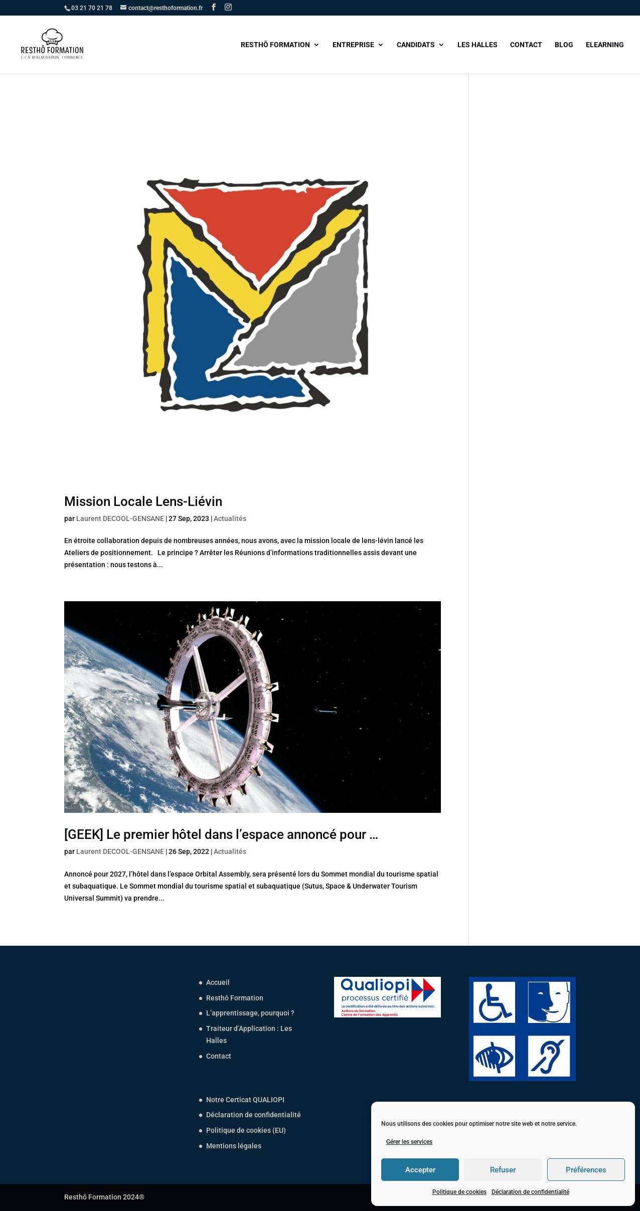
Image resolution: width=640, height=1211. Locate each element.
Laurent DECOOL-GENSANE (120, 518)
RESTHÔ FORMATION (275, 45)
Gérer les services (409, 1141)
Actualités (230, 518)
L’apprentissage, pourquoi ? (250, 1013)
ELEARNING (605, 45)
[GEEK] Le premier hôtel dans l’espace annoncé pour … (221, 834)
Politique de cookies (459, 1191)
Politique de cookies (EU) (246, 1130)
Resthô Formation (234, 998)
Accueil (218, 982)
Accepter (420, 1169)
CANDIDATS (416, 45)
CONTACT (526, 45)
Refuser (503, 1169)
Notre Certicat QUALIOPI (245, 1100)
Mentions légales (233, 1146)
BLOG (564, 45)
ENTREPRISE (353, 45)
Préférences (586, 1169)
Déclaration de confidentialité (530, 1191)
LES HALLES (477, 45)
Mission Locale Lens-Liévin (143, 501)
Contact (218, 1056)
